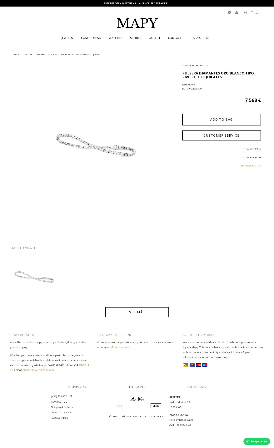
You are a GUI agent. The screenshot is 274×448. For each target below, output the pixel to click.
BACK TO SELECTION (196, 65)
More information (121, 347)
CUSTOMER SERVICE (221, 135)
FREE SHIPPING (252, 148)
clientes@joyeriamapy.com (38, 370)
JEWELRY (67, 38)
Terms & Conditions (62, 412)
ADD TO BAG (221, 119)
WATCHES (115, 38)
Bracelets (41, 54)
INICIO (17, 54)
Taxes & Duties (59, 417)
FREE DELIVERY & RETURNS (120, 3)
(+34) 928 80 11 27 (251, 165)
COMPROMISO (91, 38)
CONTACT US (59, 401)
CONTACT (175, 38)
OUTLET (154, 38)
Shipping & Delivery (62, 407)
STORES (135, 38)
